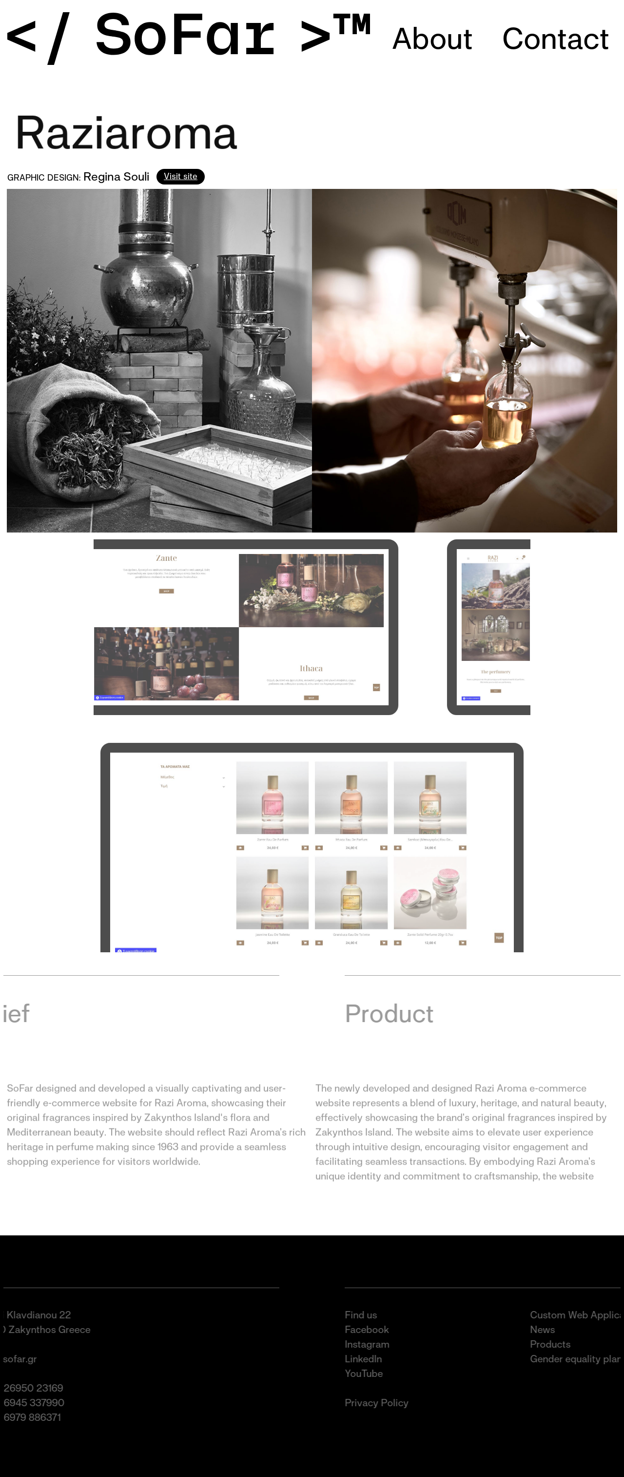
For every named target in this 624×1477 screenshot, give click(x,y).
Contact (555, 38)
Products (557, 1344)
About (432, 38)
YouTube (371, 1373)
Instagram (374, 1344)
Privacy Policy (384, 1403)
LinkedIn (370, 1359)
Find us (368, 1315)
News (549, 1329)
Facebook (374, 1329)
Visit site (180, 176)
